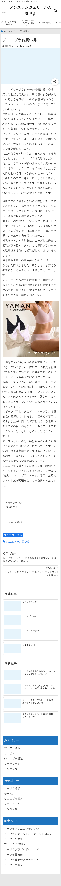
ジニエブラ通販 (13, 535)
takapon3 (27, 46)
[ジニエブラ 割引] (12, 620)
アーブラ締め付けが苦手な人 (21, 859)
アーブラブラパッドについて (21, 849)
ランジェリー (12, 769)
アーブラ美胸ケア (15, 865)
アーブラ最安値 (13, 854)
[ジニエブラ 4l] (12, 648)
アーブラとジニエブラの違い (9, 23)
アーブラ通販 (12, 748)
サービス (9, 753)
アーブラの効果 (45, 23)
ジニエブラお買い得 (18, 541)
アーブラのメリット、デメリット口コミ (27, 23)
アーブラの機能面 (15, 844)
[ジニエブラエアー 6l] (12, 606)
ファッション (12, 763)
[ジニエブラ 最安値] (12, 634)
